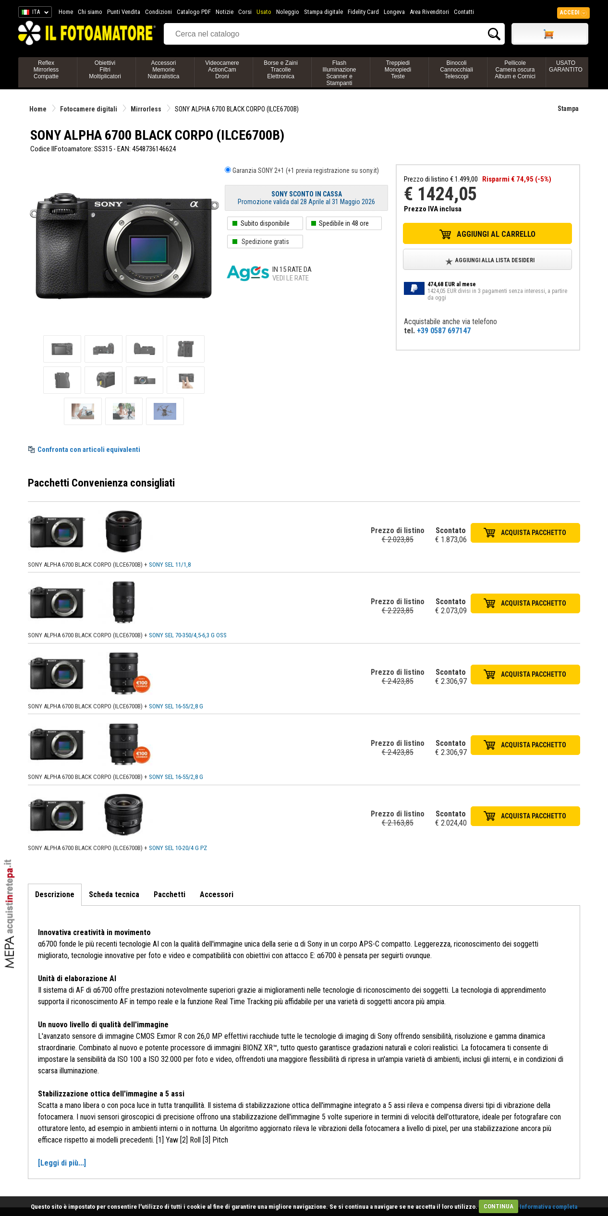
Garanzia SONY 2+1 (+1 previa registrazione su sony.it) (305, 170)
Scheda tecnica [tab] (114, 894)
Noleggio (287, 11)
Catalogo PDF (194, 11)
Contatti (464, 11)
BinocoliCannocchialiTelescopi (456, 70)
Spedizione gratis (265, 241)
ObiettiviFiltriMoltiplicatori (105, 70)
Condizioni (158, 11)
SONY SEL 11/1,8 (170, 564)
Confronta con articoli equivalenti (88, 449)
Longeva (394, 11)
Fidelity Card (363, 11)
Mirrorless (146, 109)
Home (66, 11)
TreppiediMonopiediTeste (398, 70)
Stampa (568, 108)
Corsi (245, 11)
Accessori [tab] (216, 894)
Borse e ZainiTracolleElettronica (281, 70)
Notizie (224, 11)
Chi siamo (90, 11)
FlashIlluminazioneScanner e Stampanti (339, 73)
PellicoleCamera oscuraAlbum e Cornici (515, 70)
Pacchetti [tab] (169, 894)
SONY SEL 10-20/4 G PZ (178, 847)
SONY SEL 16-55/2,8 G (176, 706)
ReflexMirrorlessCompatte (46, 70)
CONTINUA (498, 1206)
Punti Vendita (123, 11)
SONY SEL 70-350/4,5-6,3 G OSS (188, 635)
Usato (263, 11)
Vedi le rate (290, 278)
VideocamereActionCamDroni (222, 70)
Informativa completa (548, 1206)
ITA (33, 13)
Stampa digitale (323, 11)
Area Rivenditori (429, 11)
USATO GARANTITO (566, 66)
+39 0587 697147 (444, 330)
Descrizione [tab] (54, 894)
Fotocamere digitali (88, 109)
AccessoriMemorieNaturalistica (163, 70)
